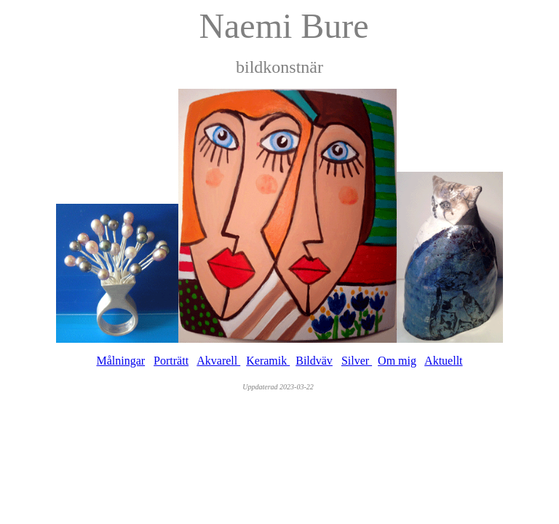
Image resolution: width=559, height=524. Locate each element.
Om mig (397, 360)
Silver (356, 360)
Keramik (268, 360)
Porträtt (171, 360)
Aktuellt (443, 360)
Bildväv (314, 360)
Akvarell (218, 360)
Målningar (120, 360)
